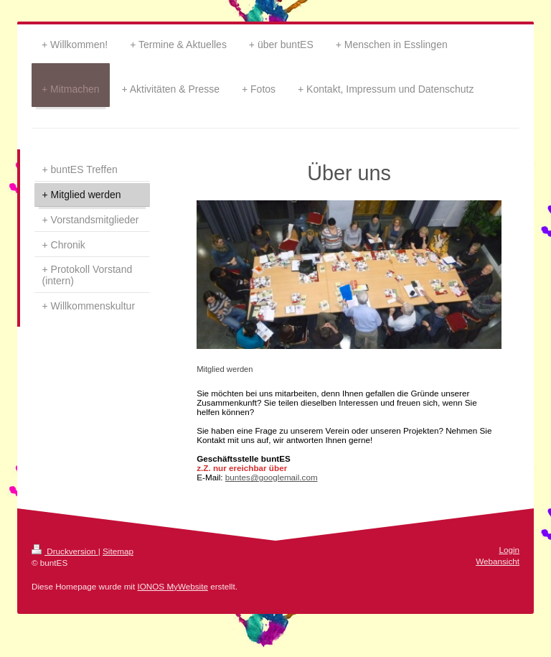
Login (509, 549)
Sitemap (118, 551)
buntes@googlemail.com (271, 477)
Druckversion (65, 551)
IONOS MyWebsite (172, 586)
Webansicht (497, 561)
